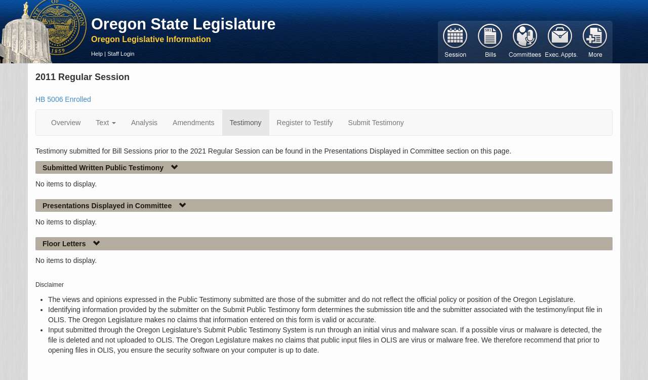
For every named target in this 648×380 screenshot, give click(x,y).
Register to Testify (305, 123)
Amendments (193, 123)
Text (106, 123)
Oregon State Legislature (183, 24)
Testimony (246, 123)
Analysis (144, 123)
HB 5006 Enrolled (63, 99)
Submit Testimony (376, 123)
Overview (65, 123)
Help (97, 54)
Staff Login (120, 54)
